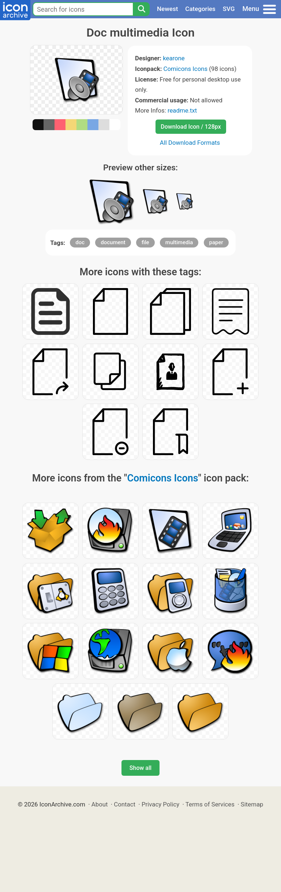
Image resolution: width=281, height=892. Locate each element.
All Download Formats (190, 142)
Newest (167, 8)
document (113, 242)
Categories (200, 8)
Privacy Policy (160, 804)
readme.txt (182, 110)
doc (80, 242)
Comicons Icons (186, 68)
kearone (174, 58)
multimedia (179, 242)
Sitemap (252, 804)
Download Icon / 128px (191, 126)
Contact (124, 804)
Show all (140, 767)
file (145, 242)
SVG (229, 8)
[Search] (141, 9)
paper (216, 242)
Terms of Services (210, 804)
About (99, 804)
